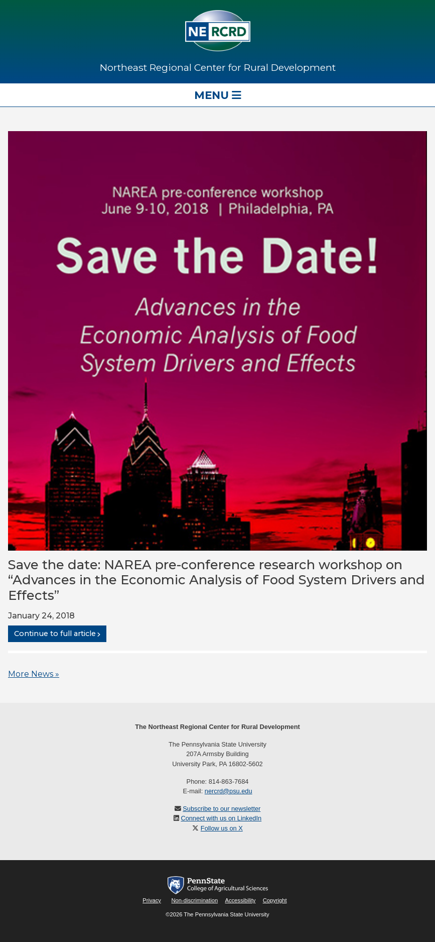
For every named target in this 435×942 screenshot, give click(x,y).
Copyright (275, 900)
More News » (33, 674)
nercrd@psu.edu (228, 791)
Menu (217, 94)
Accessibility (240, 900)
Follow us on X (222, 828)
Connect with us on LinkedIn (221, 818)
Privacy (151, 900)
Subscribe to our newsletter (221, 808)
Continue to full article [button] (55, 634)
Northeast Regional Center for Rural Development (218, 67)
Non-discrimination (194, 900)
